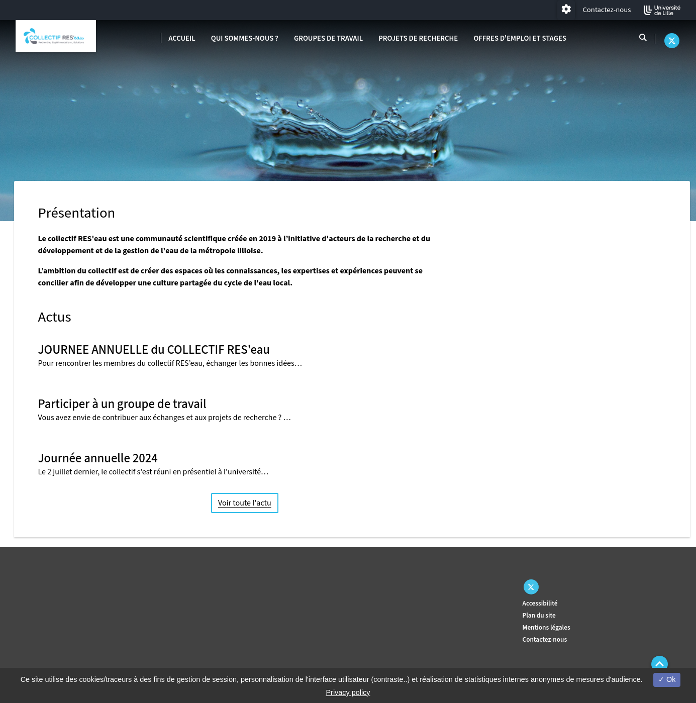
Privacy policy (348, 692)
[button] (659, 664)
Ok (666, 679)
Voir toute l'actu (244, 503)
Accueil (181, 38)
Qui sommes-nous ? (244, 38)
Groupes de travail (328, 38)
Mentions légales (546, 627)
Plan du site (539, 615)
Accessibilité (540, 603)
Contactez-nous (606, 10)
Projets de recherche (418, 38)
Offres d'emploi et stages (519, 38)
